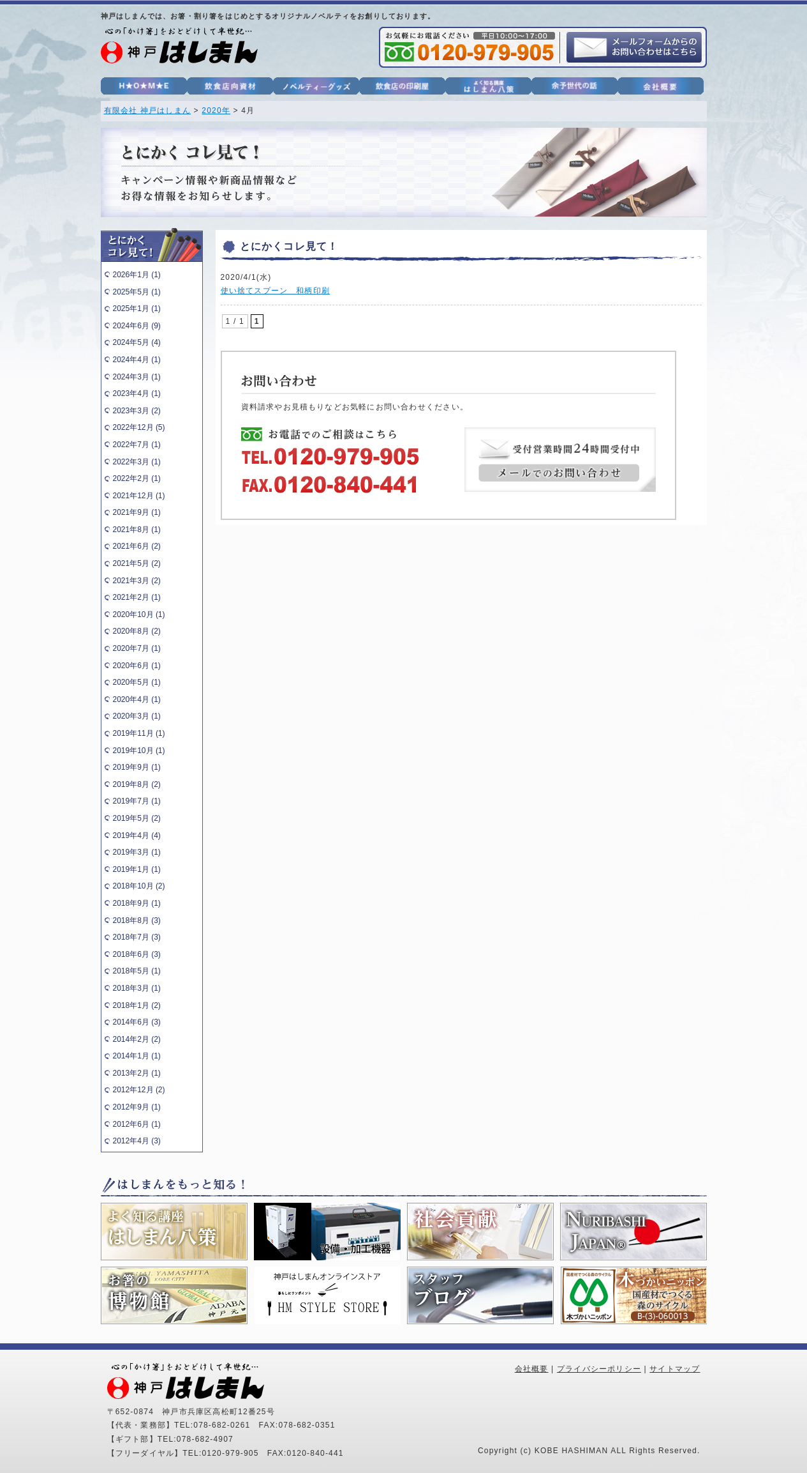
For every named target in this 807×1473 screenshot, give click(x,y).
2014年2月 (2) (137, 1039)
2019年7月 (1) (137, 801)
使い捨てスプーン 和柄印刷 (275, 290)
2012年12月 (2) (139, 1089)
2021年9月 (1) (137, 512)
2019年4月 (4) (137, 835)
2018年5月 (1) (137, 970)
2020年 (216, 110)
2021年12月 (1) (139, 495)
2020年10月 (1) (139, 614)
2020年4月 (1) (137, 699)
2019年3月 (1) (137, 852)
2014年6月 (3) (137, 1022)
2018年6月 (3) (137, 954)
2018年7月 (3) (137, 937)
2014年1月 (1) (137, 1055)
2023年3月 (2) (137, 410)
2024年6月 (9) (137, 325)
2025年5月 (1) (137, 291)
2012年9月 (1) (137, 1107)
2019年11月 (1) (139, 733)
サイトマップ (674, 1368)
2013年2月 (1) (137, 1073)
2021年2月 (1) (137, 597)
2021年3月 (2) (137, 580)
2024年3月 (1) (137, 376)
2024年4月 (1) (137, 359)
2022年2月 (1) (137, 478)
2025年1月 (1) (137, 308)
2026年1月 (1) (137, 274)
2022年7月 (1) (137, 444)
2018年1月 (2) (137, 1005)
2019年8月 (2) (137, 784)
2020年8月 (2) (137, 631)
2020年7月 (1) (137, 648)
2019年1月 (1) (137, 869)
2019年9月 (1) (137, 767)
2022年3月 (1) (137, 461)
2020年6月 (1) (137, 665)
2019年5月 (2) (137, 818)
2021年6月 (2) (137, 546)
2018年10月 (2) (139, 886)
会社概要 (532, 1368)
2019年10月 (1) (139, 750)
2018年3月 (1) (137, 988)
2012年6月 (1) (137, 1124)
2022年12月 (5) (139, 427)
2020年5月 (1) (137, 682)
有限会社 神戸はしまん (147, 110)
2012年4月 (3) (137, 1140)
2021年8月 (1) (137, 529)
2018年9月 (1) (137, 903)
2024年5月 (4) (137, 342)
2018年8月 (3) (137, 920)
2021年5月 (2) (137, 563)
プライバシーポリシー (599, 1368)
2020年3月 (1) (137, 716)
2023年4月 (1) (137, 393)
